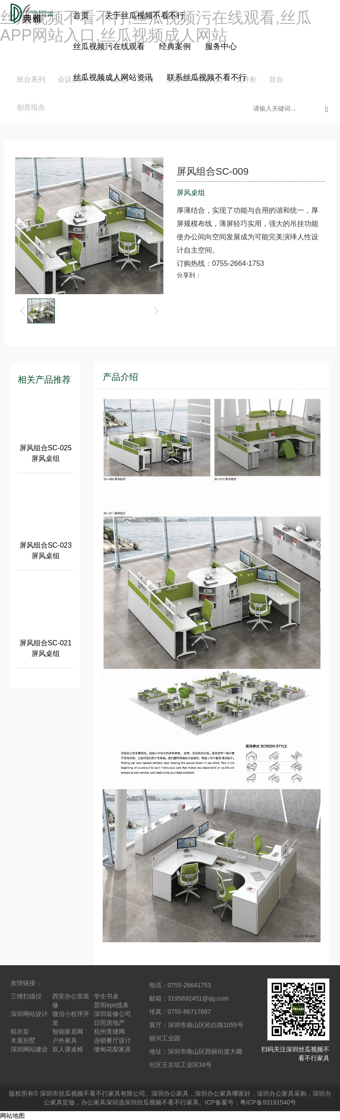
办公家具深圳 (99, 1102)
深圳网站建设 (29, 1049)
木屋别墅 (23, 1040)
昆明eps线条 (111, 1005)
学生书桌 (106, 996)
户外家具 (64, 1040)
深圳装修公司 (112, 1013)
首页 (81, 15)
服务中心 (221, 46)
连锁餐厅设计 (112, 1040)
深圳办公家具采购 (281, 1093)
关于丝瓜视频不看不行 (145, 15)
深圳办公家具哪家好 (223, 1093)
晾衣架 (20, 1031)
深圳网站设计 (29, 1013)
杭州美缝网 (109, 1031)
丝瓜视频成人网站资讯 (113, 77)
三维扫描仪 (26, 996)
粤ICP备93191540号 (268, 1102)
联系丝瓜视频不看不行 (207, 77)
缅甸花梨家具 (112, 1049)
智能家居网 (67, 1031)
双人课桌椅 (67, 1049)
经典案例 (175, 46)
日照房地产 (109, 1022)
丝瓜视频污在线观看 (109, 46)
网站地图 (12, 1115)
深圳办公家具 (170, 1093)
